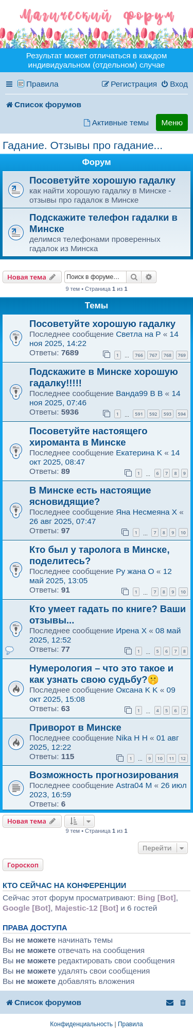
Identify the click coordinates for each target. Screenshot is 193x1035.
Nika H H (132, 737)
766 (139, 355)
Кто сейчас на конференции (64, 885)
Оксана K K (136, 689)
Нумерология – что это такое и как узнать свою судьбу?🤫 (101, 674)
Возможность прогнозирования (104, 774)
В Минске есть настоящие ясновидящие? (90, 496)
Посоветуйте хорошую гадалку (102, 180)
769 (182, 355)
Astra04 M (134, 785)
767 (153, 355)
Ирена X (131, 630)
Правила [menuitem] (42, 83)
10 (183, 532)
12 (183, 758)
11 (171, 758)
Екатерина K (139, 452)
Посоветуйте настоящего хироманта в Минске (88, 436)
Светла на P (138, 334)
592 (153, 413)
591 (139, 413)
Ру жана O (135, 571)
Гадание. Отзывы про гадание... (83, 145)
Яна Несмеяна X (146, 511)
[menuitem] (174, 84)
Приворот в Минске (75, 727)
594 (182, 413)
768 (167, 355)
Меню (172, 122)
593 (167, 413)
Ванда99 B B (139, 393)
